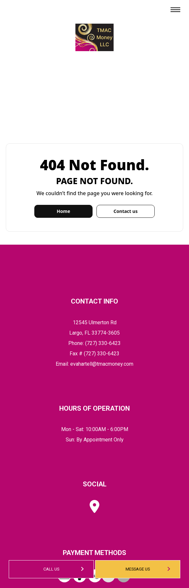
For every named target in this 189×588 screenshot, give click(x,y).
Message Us (138, 569)
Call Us (51, 569)
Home (63, 211)
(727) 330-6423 (103, 343)
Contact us (126, 211)
